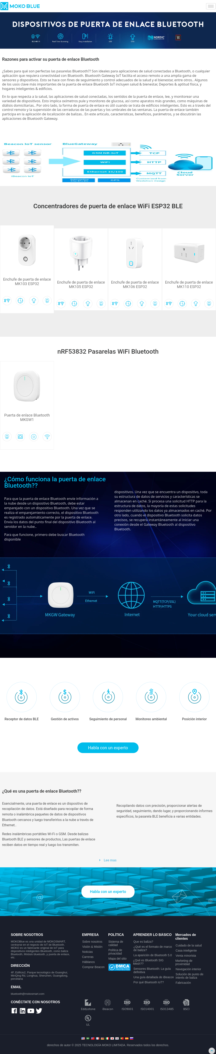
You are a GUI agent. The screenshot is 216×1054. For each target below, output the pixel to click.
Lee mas (110, 860)
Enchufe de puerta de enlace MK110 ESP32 (189, 284)
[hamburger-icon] (211, 6)
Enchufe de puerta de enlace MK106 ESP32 (135, 284)
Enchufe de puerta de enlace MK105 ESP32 (81, 284)
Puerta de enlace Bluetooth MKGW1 (27, 417)
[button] (108, 860)
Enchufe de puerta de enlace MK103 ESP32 (27, 281)
